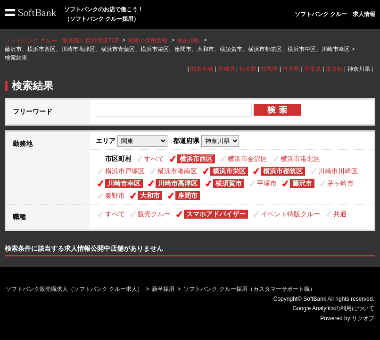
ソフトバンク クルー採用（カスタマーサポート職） (249, 289)
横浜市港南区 (177, 171)
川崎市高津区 (178, 183)
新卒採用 (163, 289)
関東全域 (201, 69)
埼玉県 (290, 69)
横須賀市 (228, 183)
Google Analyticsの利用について (333, 308)
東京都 (334, 69)
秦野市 (115, 195)
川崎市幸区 (123, 183)
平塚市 (267, 183)
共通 (340, 214)
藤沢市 (302, 183)
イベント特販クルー (290, 214)
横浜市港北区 (300, 158)
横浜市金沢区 (247, 158)
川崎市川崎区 (338, 171)
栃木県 (248, 69)
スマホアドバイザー (216, 214)
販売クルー (154, 214)
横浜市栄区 (229, 171)
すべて (154, 158)
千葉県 (312, 69)
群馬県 (269, 69)
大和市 (150, 195)
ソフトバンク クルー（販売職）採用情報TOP (62, 40)
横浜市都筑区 (283, 171)
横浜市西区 (196, 158)
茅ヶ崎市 (340, 183)
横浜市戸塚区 (125, 171)
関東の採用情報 (148, 40)
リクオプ (363, 318)
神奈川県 (188, 40)
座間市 (188, 195)
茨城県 (226, 69)
